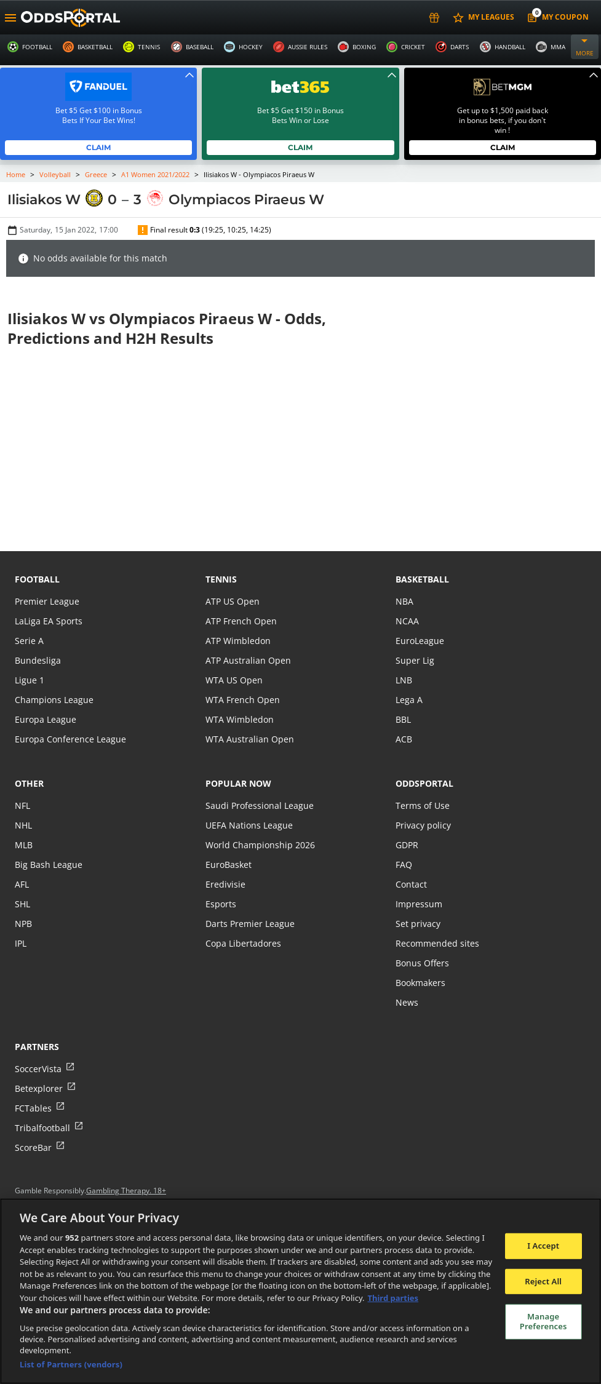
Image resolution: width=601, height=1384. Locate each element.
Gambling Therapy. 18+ (126, 1191)
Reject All (543, 1281)
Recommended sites (436, 943)
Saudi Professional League (258, 805)
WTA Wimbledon (238, 719)
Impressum (418, 904)
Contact (411, 884)
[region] (300, 1291)
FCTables (32, 1108)
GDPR (407, 845)
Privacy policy (423, 825)
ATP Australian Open (246, 660)
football (37, 579)
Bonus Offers (422, 963)
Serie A (28, 640)
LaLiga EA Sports (48, 621)
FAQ (404, 864)
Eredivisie (224, 884)
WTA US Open (233, 680)
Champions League (53, 700)
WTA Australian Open (248, 739)
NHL (23, 825)
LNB (404, 680)
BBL (403, 719)
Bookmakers (421, 982)
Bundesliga (37, 660)
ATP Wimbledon (237, 640)
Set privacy (417, 923)
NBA (404, 601)
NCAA (407, 621)
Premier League (46, 601)
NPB (23, 923)
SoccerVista (37, 1069)
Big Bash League (48, 864)
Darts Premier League (249, 923)
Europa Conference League (69, 739)
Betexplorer (38, 1088)
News (407, 1002)
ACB (404, 739)
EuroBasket (228, 864)
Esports (220, 904)
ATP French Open (240, 621)
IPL (21, 943)
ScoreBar (33, 1147)
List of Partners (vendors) (71, 1364)
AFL (22, 884)
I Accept (543, 1245)
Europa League (45, 719)
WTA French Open (241, 700)
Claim (98, 147)
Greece (95, 174)
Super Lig (414, 660)
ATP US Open (231, 601)
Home (16, 174)
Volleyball (55, 174)
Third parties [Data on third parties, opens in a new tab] (393, 1297)
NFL (22, 805)
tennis (221, 579)
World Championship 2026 (258, 845)
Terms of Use (422, 805)
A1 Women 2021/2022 (156, 174)
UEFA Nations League (248, 825)
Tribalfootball (41, 1128)
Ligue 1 (29, 680)
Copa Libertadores (242, 943)
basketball (422, 579)
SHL (22, 904)
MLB (24, 845)
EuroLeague (420, 640)
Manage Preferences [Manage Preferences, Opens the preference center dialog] (543, 1321)
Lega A (409, 700)
